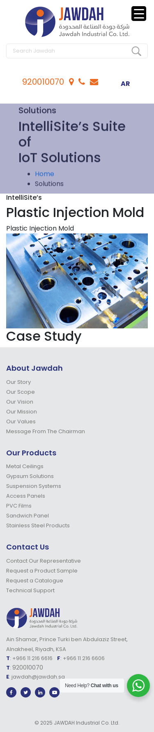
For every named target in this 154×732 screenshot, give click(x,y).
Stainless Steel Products (38, 525)
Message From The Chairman (45, 431)
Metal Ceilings (25, 466)
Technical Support (30, 590)
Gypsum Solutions (30, 476)
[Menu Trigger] (138, 13)
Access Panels (25, 496)
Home (44, 176)
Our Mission (21, 412)
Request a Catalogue (34, 580)
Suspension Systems (33, 486)
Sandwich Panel (27, 516)
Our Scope (20, 392)
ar (125, 83)
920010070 (43, 82)
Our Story (18, 382)
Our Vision (19, 402)
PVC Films (19, 506)
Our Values (21, 421)
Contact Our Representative (43, 561)
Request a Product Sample (42, 571)
